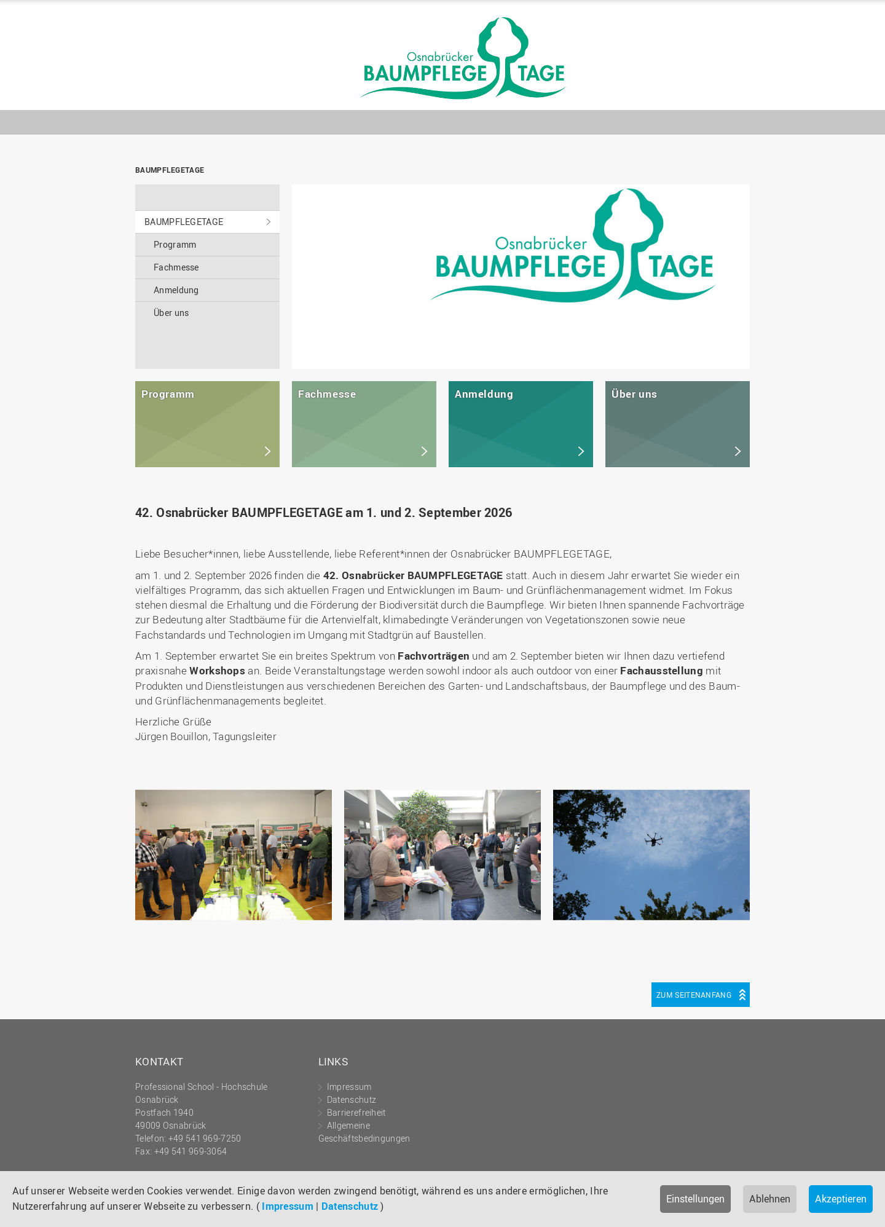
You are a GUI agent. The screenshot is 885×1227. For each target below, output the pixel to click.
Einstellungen (695, 1198)
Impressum (287, 1206)
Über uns (171, 312)
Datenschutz (349, 1206)
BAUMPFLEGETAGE (442, 58)
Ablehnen (769, 1198)
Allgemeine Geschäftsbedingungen (364, 1131)
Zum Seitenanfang (693, 995)
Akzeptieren (841, 1198)
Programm (175, 244)
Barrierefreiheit (356, 1112)
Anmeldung (176, 290)
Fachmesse (176, 267)
